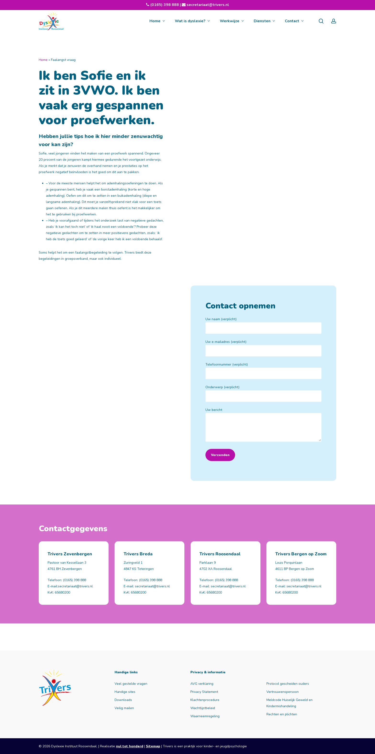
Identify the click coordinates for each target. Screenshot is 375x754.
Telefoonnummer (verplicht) (263, 370)
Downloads (123, 700)
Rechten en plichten (281, 714)
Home (43, 60)
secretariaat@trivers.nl (207, 4)
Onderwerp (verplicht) (263, 393)
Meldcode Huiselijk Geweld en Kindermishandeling (289, 703)
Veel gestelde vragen (131, 683)
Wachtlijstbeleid (202, 708)
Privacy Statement (204, 692)
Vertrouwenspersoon (282, 692)
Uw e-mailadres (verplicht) (263, 348)
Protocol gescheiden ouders (287, 683)
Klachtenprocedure (204, 700)
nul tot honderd (129, 746)
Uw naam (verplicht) (263, 325)
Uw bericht (263, 426)
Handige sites (125, 692)
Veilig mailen (124, 708)
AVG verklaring (201, 683)
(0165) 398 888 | (168, 4)
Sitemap (153, 746)
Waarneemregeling (205, 716)
